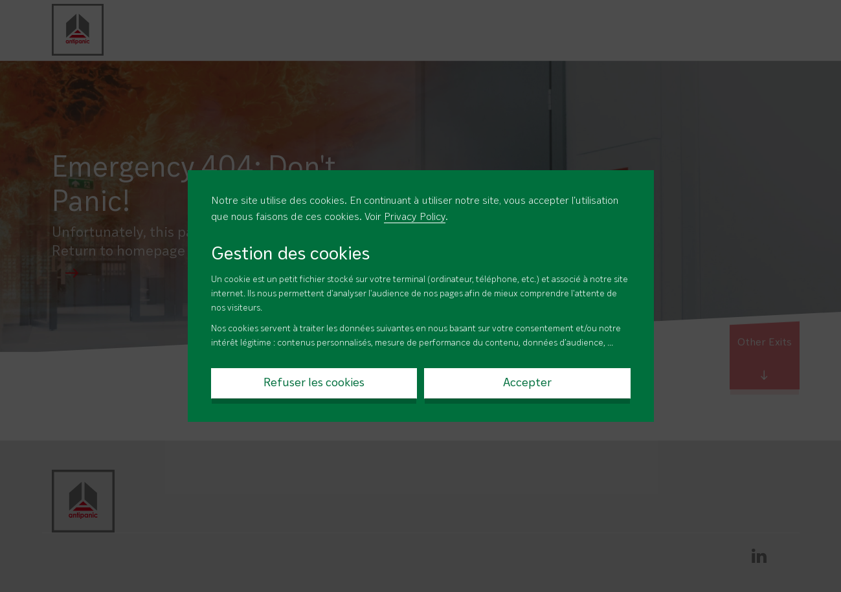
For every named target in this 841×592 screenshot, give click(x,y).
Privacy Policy (414, 217)
